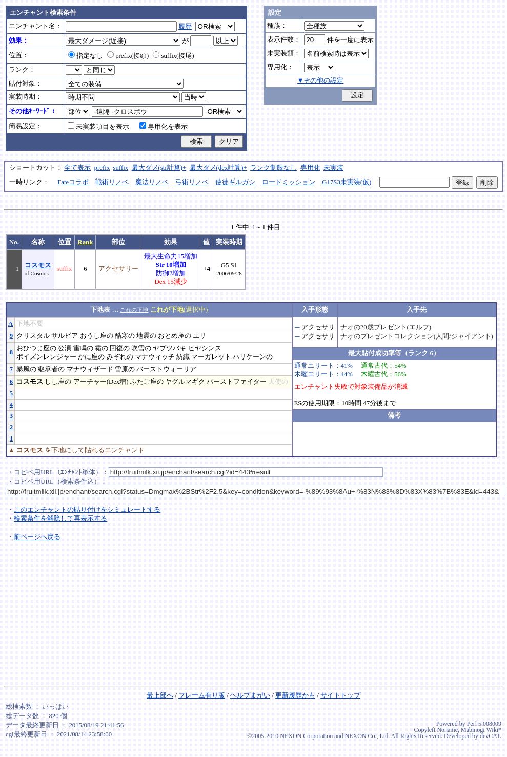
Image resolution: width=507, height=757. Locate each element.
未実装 (333, 167)
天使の (278, 381)
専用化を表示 (163, 126)
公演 (64, 348)
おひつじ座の (36, 348)
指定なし (85, 55)
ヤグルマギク (185, 381)
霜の (101, 348)
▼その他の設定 (320, 80)
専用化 (310, 167)
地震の (146, 336)
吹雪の (141, 348)
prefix (102, 167)
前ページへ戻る (37, 537)
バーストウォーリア (166, 369)
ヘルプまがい (250, 695)
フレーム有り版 (201, 695)
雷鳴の (83, 348)
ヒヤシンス (204, 348)
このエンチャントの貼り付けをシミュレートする (87, 509)
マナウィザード (90, 369)
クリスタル (33, 336)
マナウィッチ (155, 357)
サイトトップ (340, 695)
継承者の (51, 369)
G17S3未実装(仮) (346, 182)
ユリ (199, 336)
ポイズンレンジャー (46, 357)
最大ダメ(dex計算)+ (218, 167)
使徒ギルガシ (235, 182)
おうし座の (96, 336)
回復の (120, 348)
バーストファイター (237, 381)
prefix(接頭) (128, 55)
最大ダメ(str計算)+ (159, 167)
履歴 (185, 26)
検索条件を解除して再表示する (60, 518)
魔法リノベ (152, 182)
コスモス (38, 265)
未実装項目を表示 (98, 126)
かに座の (91, 357)
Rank (85, 242)
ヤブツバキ (169, 348)
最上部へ (160, 695)
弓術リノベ (192, 182)
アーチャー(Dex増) (101, 381)
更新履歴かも (295, 695)
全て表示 (77, 167)
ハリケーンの (253, 357)
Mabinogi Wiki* (481, 729)
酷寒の (125, 336)
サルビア (64, 336)
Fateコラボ (73, 182)
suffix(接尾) (173, 55)
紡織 (183, 357)
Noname (447, 729)
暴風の (26, 369)
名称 (38, 242)
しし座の (58, 381)
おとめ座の (174, 336)
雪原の (125, 369)
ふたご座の (147, 381)
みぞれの (120, 357)
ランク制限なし (273, 167)
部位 (118, 242)
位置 (64, 242)
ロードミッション (288, 182)
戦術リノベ (112, 182)
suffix (121, 167)
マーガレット (211, 357)
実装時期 (229, 242)
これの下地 (134, 310)
